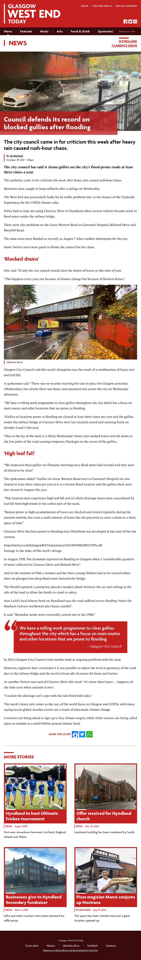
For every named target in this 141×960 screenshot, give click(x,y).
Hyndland (128, 41)
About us (51, 945)
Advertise (102, 5)
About (84, 5)
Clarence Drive (124, 45)
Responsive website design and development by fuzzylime (70, 950)
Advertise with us (71, 945)
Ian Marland (16, 155)
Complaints (92, 945)
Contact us (111, 945)
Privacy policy (32, 945)
